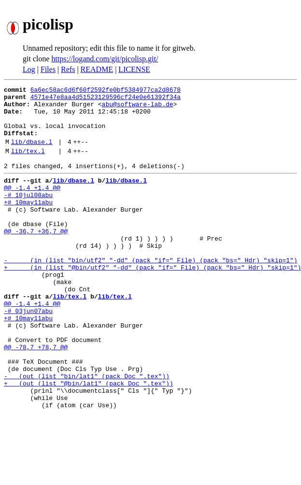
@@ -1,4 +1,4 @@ (32, 204)
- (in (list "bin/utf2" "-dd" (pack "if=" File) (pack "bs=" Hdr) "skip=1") (150, 291)
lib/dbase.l (32, 153)
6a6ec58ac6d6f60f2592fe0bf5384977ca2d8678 (105, 90)
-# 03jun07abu (28, 352)
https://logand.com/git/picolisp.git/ (105, 59)
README (97, 69)
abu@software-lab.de (137, 108)
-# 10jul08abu (28, 213)
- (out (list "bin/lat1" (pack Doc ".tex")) (86, 431)
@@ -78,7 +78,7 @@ (36, 396)
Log (29, 69)
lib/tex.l (28, 163)
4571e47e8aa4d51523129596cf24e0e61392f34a (105, 99)
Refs (68, 69)
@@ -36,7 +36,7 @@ (36, 257)
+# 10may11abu (28, 222)
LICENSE (134, 69)
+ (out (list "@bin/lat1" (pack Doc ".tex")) (88, 439)
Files (48, 69)
